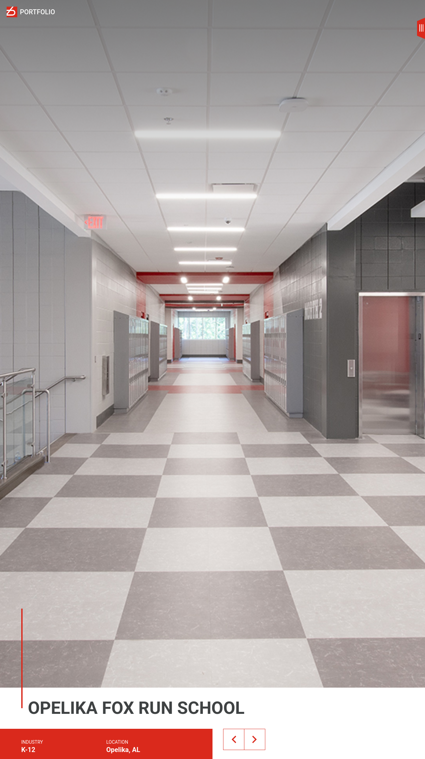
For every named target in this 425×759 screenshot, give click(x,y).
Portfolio (37, 12)
